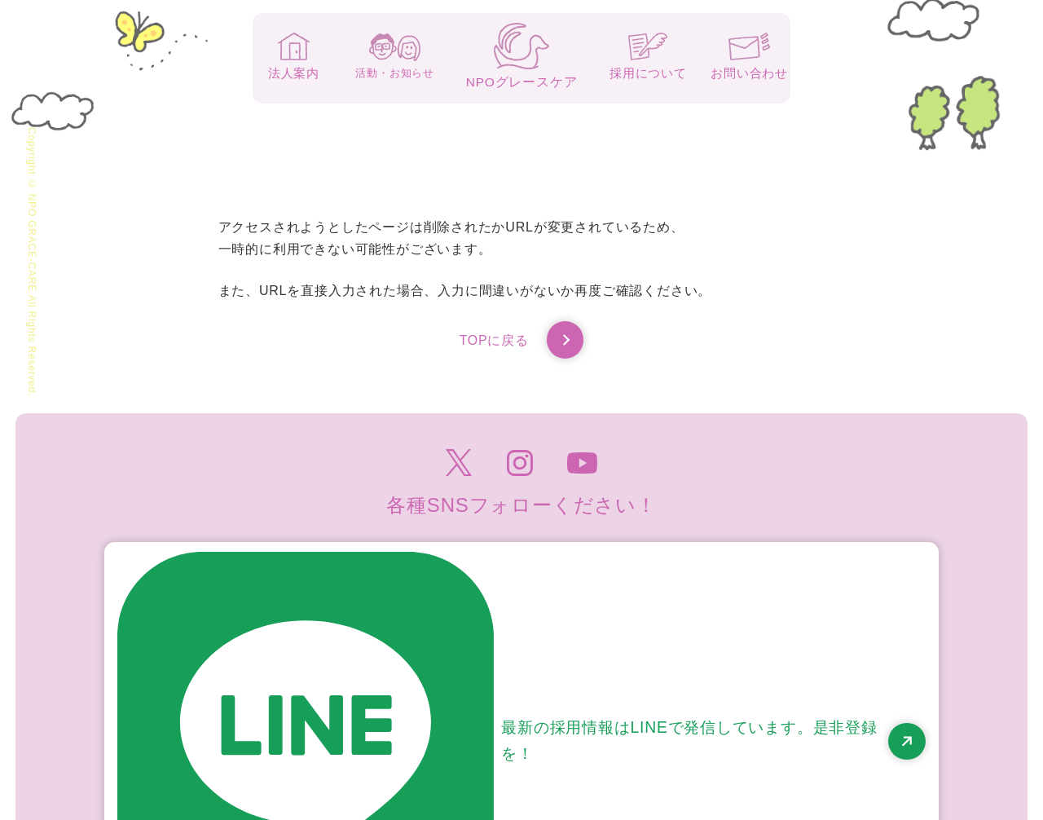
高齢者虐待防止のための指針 (855, 738)
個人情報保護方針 (705, 738)
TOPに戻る (521, 342)
